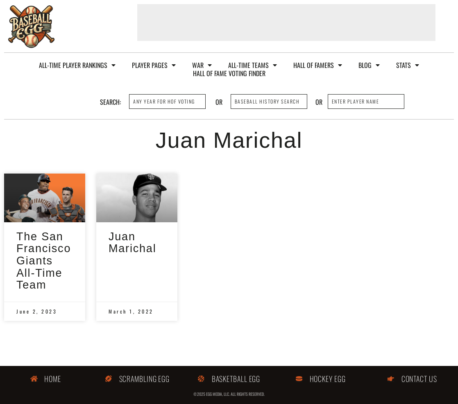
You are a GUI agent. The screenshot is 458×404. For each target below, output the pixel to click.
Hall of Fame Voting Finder (229, 73)
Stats (407, 65)
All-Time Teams (252, 65)
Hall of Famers (317, 65)
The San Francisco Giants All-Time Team (43, 260)
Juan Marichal (132, 242)
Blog (369, 65)
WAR (202, 65)
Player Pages (154, 65)
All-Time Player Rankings (77, 65)
